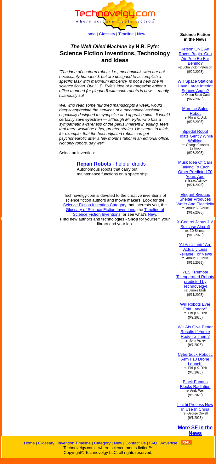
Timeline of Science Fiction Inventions (118, 212)
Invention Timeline (74, 443)
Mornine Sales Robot (195, 111)
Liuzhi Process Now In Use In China (195, 407)
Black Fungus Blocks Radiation (195, 384)
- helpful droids (111, 164)
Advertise (168, 443)
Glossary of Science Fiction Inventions (100, 209)
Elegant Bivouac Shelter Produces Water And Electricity (195, 199)
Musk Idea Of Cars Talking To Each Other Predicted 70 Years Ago (195, 169)
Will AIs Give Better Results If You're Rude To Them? (195, 332)
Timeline (126, 34)
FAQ (153, 443)
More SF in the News (195, 430)
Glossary (107, 34)
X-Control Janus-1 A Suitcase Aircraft (195, 224)
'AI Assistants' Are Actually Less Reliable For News (195, 249)
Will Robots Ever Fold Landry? (195, 306)
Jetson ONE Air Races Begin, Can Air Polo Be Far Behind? (195, 56)
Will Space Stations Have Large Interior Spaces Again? (195, 86)
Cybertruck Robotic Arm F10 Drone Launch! (195, 359)
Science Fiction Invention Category (95, 205)
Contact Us (135, 443)
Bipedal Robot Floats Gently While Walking (195, 136)
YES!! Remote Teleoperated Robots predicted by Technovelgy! (195, 279)
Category (102, 443)
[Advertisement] (28, 126)
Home (90, 34)
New (141, 34)
